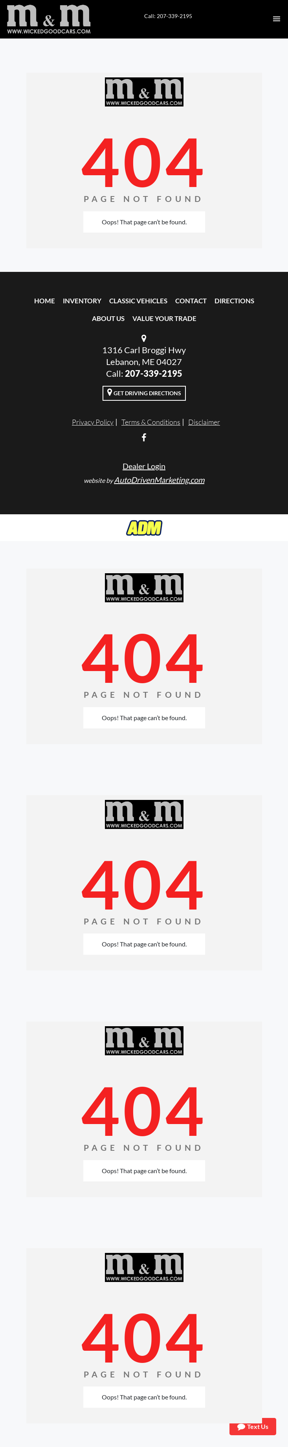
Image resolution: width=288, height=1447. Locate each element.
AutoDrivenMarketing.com (159, 479)
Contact (191, 301)
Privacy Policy (93, 422)
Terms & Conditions (150, 422)
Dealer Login (144, 466)
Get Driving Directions (144, 392)
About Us (108, 318)
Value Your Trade (164, 318)
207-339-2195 (153, 373)
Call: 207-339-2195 (168, 16)
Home (44, 301)
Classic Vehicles (138, 301)
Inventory (82, 301)
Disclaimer (204, 422)
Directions (234, 301)
